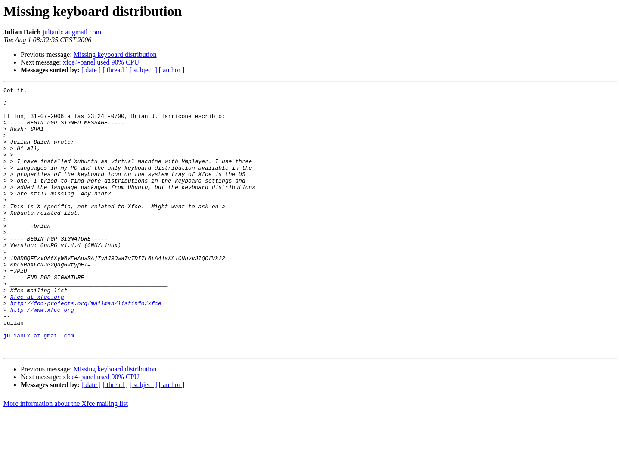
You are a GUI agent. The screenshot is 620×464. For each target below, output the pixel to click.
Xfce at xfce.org (37, 339)
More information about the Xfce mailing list (65, 456)
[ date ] (91, 70)
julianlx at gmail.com (72, 32)
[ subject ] (143, 70)
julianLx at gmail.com (38, 386)
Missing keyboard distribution (115, 54)
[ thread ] (115, 70)
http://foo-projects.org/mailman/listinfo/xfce (85, 347)
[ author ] (172, 70)
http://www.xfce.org (42, 355)
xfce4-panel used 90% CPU (101, 62)
